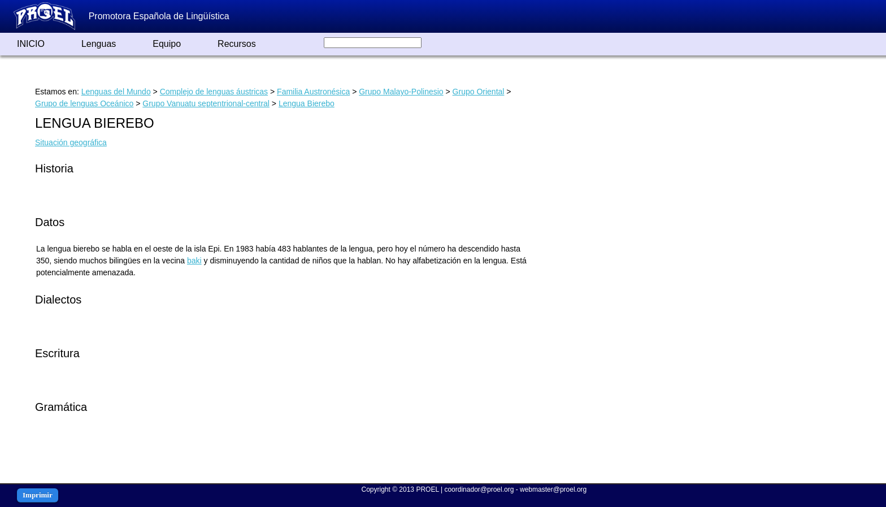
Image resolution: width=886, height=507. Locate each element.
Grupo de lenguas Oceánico (84, 103)
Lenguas (98, 44)
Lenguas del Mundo (116, 91)
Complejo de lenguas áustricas (214, 91)
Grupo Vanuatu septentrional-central (206, 103)
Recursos (237, 44)
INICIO (31, 44)
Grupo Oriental (479, 91)
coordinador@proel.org (479, 489)
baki (194, 260)
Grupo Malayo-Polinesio (401, 91)
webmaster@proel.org (553, 489)
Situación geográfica (71, 142)
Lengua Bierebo (307, 103)
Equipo (167, 44)
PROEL (427, 489)
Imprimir (38, 495)
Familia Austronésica (313, 91)
